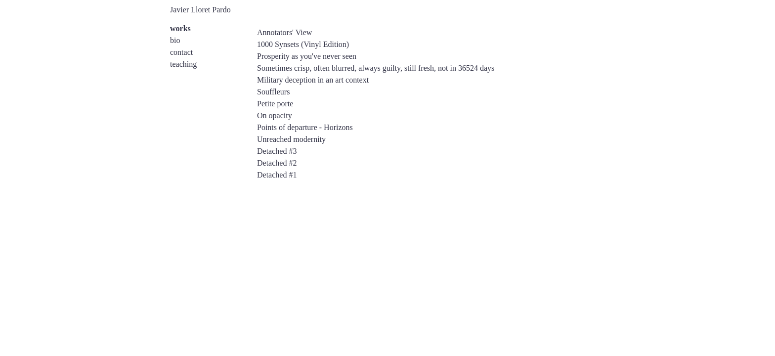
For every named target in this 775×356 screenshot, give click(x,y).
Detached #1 (277, 175)
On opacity (274, 115)
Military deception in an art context (313, 80)
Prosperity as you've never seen (306, 56)
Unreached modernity (291, 139)
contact (181, 52)
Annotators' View (284, 32)
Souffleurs (273, 92)
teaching (183, 64)
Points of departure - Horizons (305, 127)
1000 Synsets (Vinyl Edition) (303, 44)
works (180, 28)
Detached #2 (277, 163)
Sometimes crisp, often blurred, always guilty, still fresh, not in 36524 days (375, 68)
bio (175, 40)
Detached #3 (277, 151)
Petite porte (275, 103)
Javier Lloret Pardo (200, 9)
